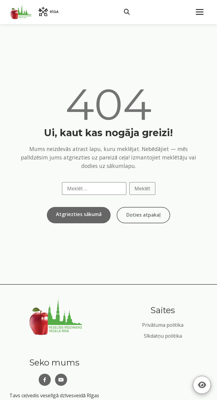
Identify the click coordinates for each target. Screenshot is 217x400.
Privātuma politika (162, 325)
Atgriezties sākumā (79, 214)
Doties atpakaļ (143, 214)
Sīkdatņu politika (163, 336)
